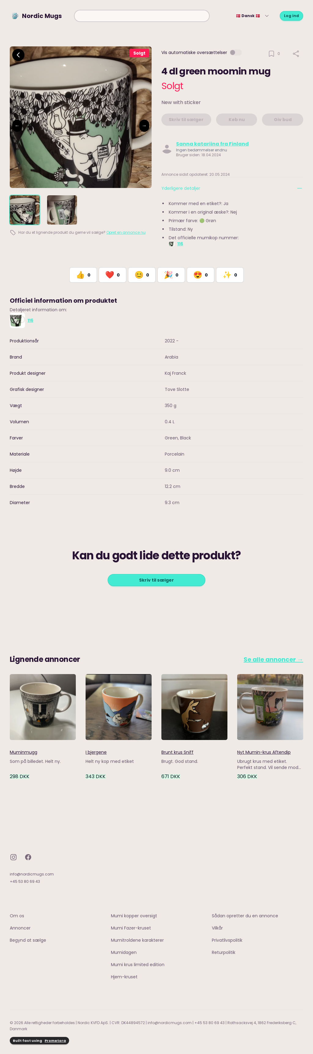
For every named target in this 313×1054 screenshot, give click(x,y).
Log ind (291, 15)
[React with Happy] (141, 275)
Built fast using (39, 1040)
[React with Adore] (200, 275)
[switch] (236, 52)
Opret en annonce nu (125, 232)
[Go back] (18, 55)
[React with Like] (83, 275)
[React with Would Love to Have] (229, 275)
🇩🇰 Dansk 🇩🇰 (252, 15)
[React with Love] (112, 275)
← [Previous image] (17, 125)
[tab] (25, 210)
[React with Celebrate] (171, 275)
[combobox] (142, 16)
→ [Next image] (144, 125)
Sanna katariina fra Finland (212, 143)
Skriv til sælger (156, 580)
